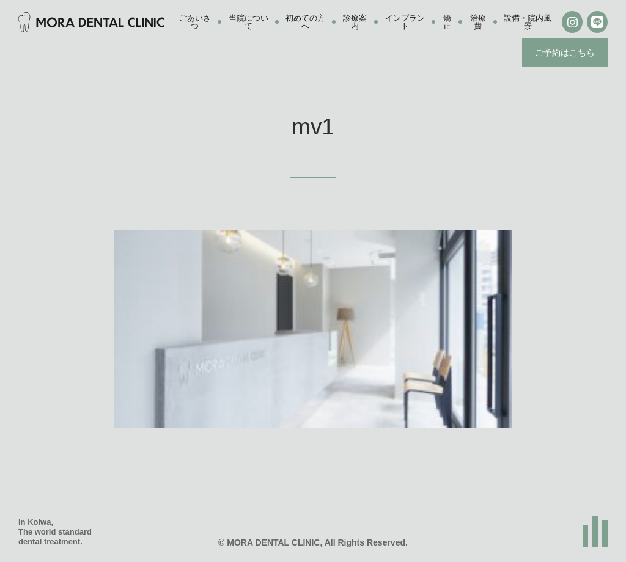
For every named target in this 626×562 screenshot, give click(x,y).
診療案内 (355, 22)
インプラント (405, 22)
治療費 (478, 22)
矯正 (447, 22)
